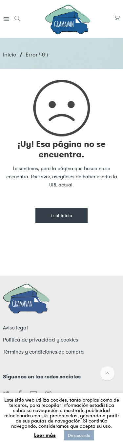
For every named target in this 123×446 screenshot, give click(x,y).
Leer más (45, 435)
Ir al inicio (61, 216)
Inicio (9, 54)
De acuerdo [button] (79, 435)
